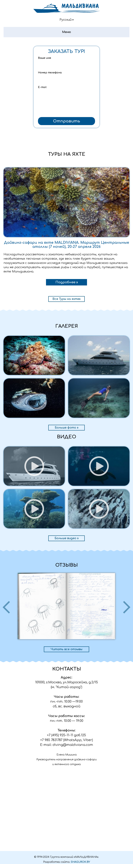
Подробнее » (66, 282)
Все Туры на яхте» (66, 299)
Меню (66, 32)
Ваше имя (44, 58)
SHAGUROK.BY (80, 862)
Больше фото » (66, 427)
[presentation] (66, 108)
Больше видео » (67, 538)
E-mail (42, 87)
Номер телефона (50, 72)
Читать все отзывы (66, 649)
